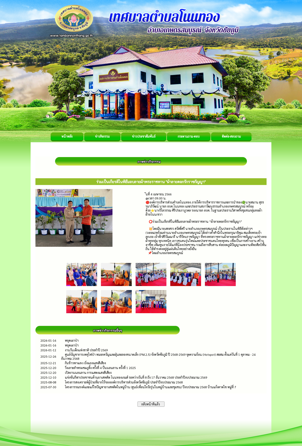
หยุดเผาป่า (72, 340)
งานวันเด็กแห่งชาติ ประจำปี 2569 (86, 350)
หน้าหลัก (67, 136)
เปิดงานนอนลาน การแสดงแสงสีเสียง (88, 373)
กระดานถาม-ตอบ (189, 136)
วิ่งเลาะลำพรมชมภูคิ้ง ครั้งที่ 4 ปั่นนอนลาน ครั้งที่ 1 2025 (100, 368)
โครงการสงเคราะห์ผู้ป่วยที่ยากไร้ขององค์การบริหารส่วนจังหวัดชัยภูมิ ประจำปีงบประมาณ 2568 (124, 382)
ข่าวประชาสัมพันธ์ (143, 136)
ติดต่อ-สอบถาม (231, 136)
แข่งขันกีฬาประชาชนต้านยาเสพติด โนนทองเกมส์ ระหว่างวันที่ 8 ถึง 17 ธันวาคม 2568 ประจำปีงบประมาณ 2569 (136, 377)
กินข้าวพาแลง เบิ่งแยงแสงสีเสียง (85, 363)
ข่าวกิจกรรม (102, 136)
